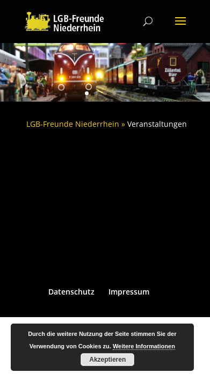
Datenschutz (71, 291)
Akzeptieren (107, 359)
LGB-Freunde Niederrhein (72, 124)
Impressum (128, 291)
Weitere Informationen (144, 346)
